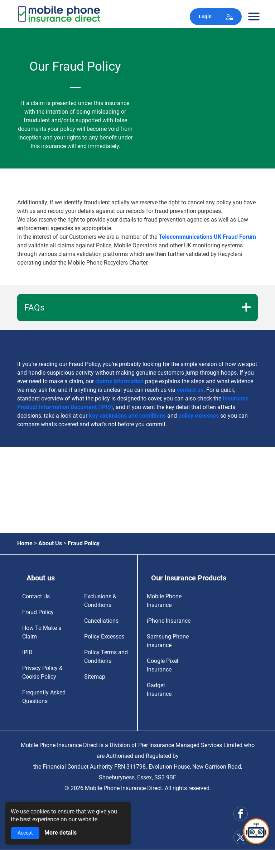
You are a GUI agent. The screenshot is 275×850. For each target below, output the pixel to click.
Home (25, 543)
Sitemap (94, 676)
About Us (50, 543)
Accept (25, 833)
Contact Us (36, 596)
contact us (190, 389)
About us (40, 578)
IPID (27, 652)
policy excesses (198, 415)
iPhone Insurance (168, 620)
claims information (119, 381)
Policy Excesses (104, 636)
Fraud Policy (38, 612)
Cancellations (101, 620)
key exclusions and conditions (127, 415)
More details (60, 832)
